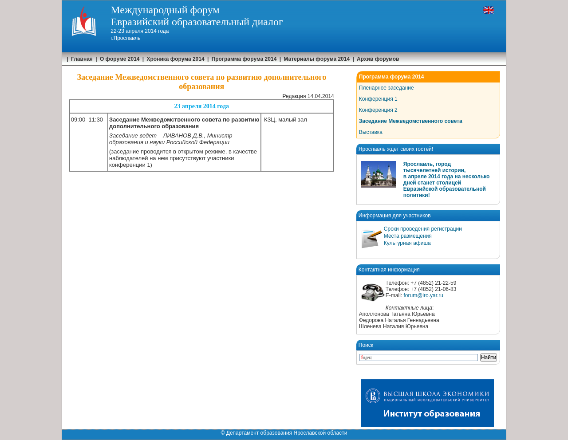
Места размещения (408, 236)
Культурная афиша (407, 243)
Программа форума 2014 (244, 59)
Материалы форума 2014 (317, 59)
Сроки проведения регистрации (423, 229)
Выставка (371, 132)
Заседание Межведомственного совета (410, 121)
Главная (82, 59)
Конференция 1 (378, 99)
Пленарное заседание (386, 88)
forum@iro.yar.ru (423, 295)
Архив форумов (378, 59)
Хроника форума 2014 (176, 59)
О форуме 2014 (120, 59)
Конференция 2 (378, 110)
